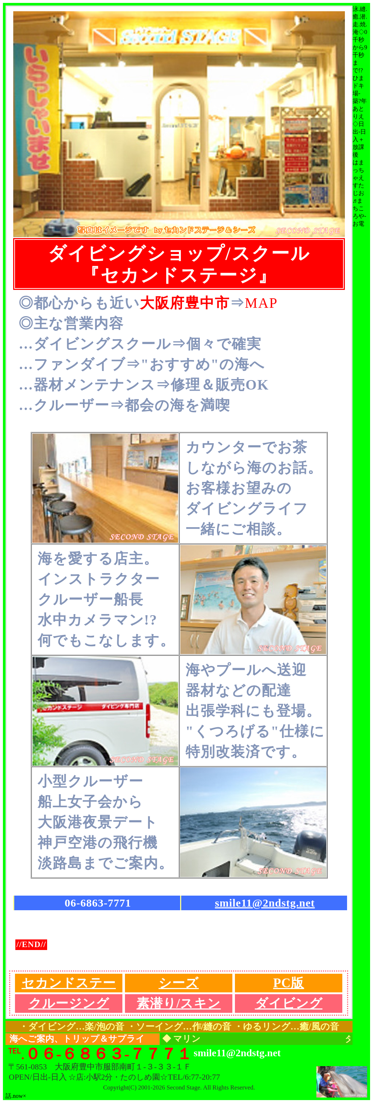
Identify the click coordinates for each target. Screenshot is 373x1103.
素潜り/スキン (179, 1003)
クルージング (68, 1003)
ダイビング (289, 1003)
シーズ (179, 983)
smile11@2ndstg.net (265, 903)
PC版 (288, 983)
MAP (261, 303)
